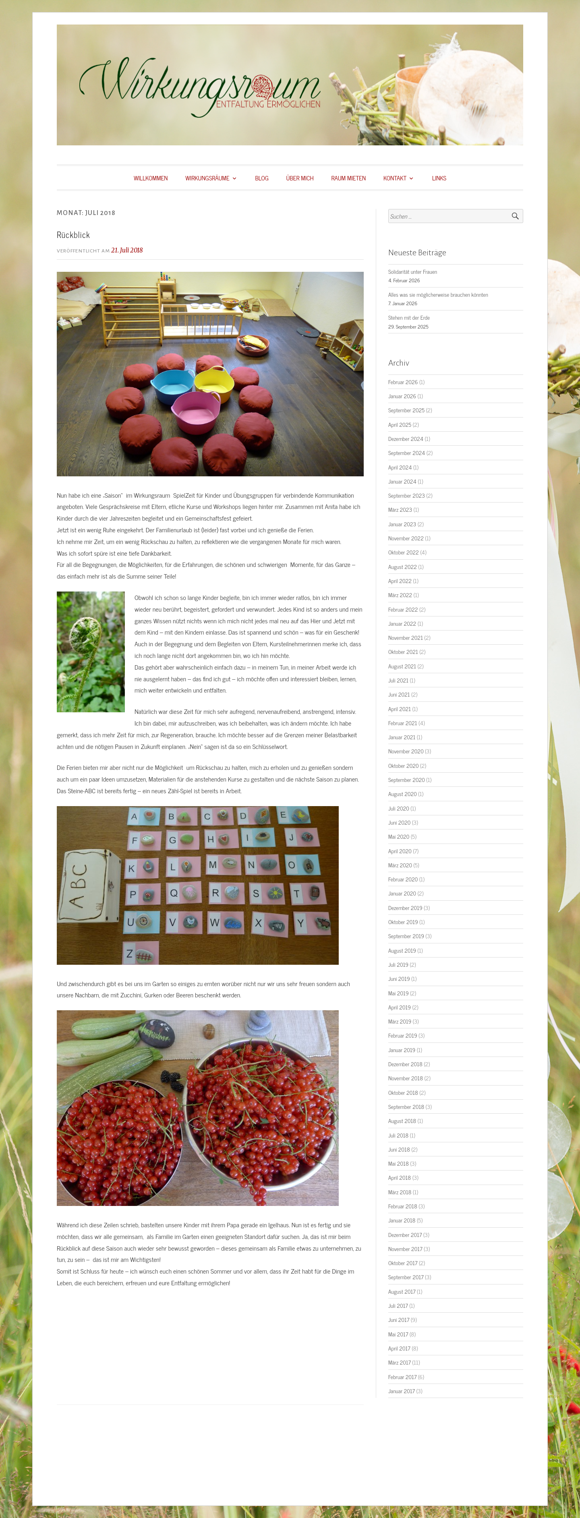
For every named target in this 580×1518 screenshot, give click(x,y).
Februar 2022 (403, 609)
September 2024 (406, 452)
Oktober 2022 (403, 552)
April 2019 (399, 1007)
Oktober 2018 (403, 1092)
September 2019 (406, 935)
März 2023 (400, 509)
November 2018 (405, 1077)
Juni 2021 (399, 694)
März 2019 (399, 1021)
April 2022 (400, 580)
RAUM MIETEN (348, 178)
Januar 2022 (402, 623)
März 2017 (399, 1362)
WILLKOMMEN (151, 178)
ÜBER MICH (300, 178)
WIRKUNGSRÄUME (207, 178)
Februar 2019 (402, 1035)
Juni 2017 (398, 1319)
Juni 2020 (399, 822)
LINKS (439, 178)
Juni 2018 (399, 1149)
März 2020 (400, 864)
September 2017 (406, 1276)
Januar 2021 (401, 736)
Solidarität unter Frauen (412, 271)
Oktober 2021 (403, 651)
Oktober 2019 (403, 921)
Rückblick (73, 234)
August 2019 (402, 950)
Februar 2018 (402, 1206)
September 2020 (406, 779)
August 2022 (402, 566)
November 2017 (405, 1248)
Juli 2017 (398, 1305)
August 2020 (402, 793)
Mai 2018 (398, 1163)
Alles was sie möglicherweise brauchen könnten (438, 294)
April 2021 (399, 708)
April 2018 (399, 1177)
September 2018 (406, 1106)
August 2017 (402, 1291)
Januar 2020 (402, 893)
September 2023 (406, 495)
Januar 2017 (401, 1390)
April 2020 (400, 850)
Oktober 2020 (403, 765)
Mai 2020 (398, 836)
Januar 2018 (402, 1220)
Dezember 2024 (405, 438)
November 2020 (406, 751)
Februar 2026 (403, 381)
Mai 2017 (398, 1334)
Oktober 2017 (403, 1262)
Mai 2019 (398, 993)
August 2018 (402, 1120)
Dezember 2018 (405, 1063)
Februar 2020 (403, 879)
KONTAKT (394, 178)
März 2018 (399, 1191)
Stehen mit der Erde (409, 317)
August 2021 (402, 666)
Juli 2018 (398, 1135)
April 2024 (400, 467)
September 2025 (406, 409)
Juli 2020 (398, 808)
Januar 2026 (402, 395)
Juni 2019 (399, 978)
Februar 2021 (402, 722)
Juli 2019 (398, 964)
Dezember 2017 (405, 1234)
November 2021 (405, 637)
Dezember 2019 (405, 907)
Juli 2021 (398, 680)
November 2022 (406, 538)
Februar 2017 (402, 1376)
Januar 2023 (402, 523)
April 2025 (399, 424)
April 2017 (399, 1348)
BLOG (261, 178)
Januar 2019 (401, 1049)
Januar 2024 (402, 481)
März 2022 (400, 594)
